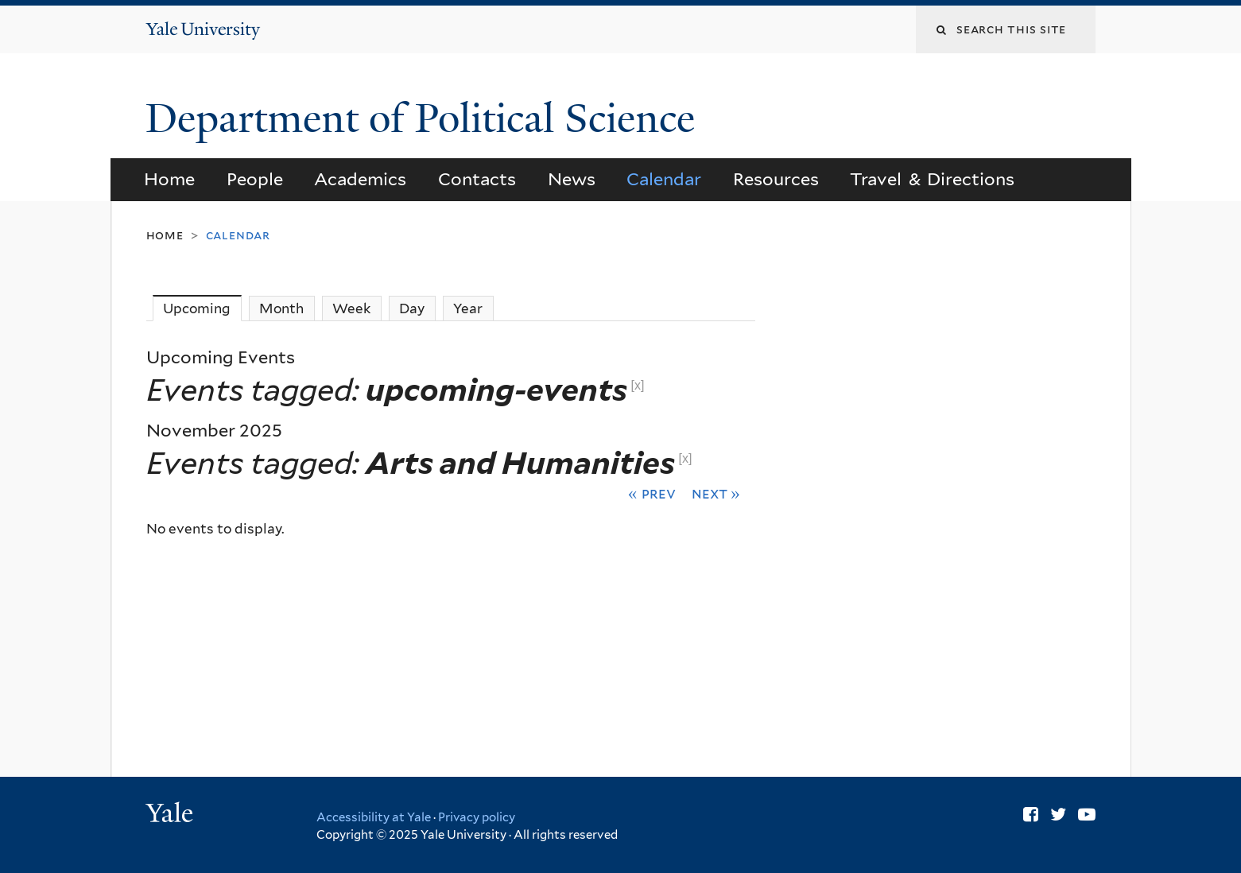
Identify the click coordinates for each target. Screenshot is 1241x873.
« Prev (652, 493)
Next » (716, 493)
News (571, 179)
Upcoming (202, 308)
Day (412, 308)
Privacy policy (476, 817)
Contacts (477, 179)
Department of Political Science (425, 118)
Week (351, 308)
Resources (776, 179)
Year (468, 308)
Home (169, 179)
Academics (360, 179)
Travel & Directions (932, 179)
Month (281, 308)
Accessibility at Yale (373, 817)
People (255, 179)
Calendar (663, 179)
